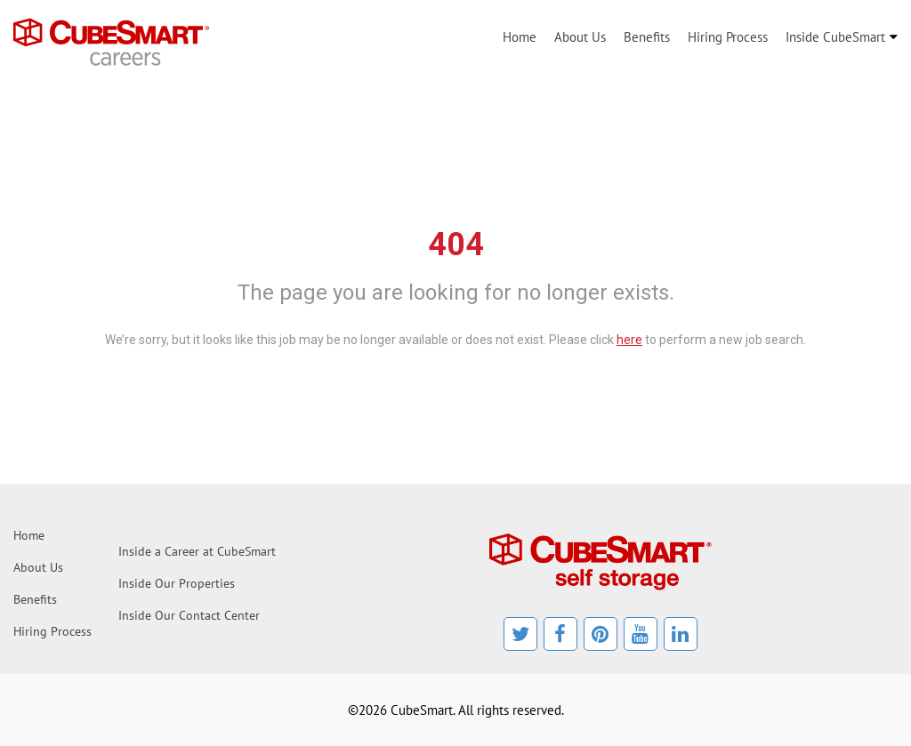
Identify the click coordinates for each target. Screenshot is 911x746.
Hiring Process (728, 36)
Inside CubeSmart (835, 36)
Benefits (647, 36)
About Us (580, 36)
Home (519, 36)
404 (456, 244)
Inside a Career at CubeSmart (197, 551)
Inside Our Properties (176, 583)
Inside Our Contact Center (189, 615)
